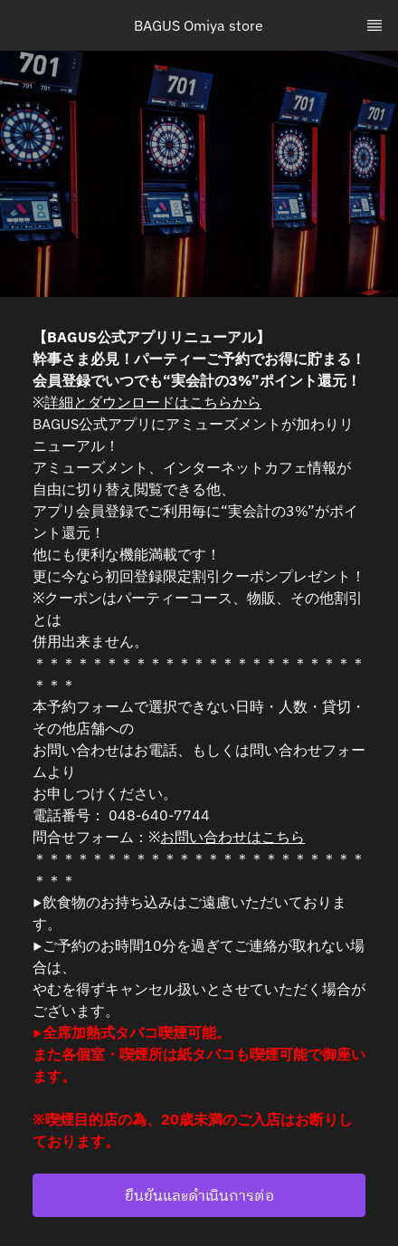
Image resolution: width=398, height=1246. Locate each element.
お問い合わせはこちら (232, 837)
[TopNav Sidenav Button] (374, 25)
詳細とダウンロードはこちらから (152, 402)
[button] (199, 1195)
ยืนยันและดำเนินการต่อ (199, 1195)
